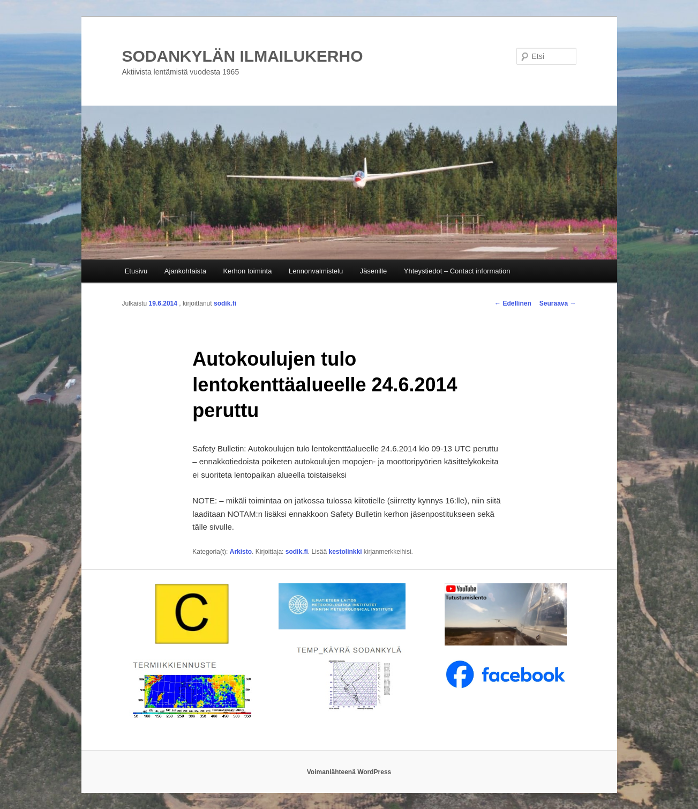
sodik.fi (225, 303)
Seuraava (557, 303)
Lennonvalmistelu (316, 271)
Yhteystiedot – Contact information (457, 271)
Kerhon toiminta (247, 271)
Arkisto (241, 551)
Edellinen (512, 303)
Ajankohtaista (185, 271)
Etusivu (136, 271)
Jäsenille (373, 271)
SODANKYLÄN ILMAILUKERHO (242, 56)
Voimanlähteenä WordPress (349, 772)
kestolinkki (345, 551)
